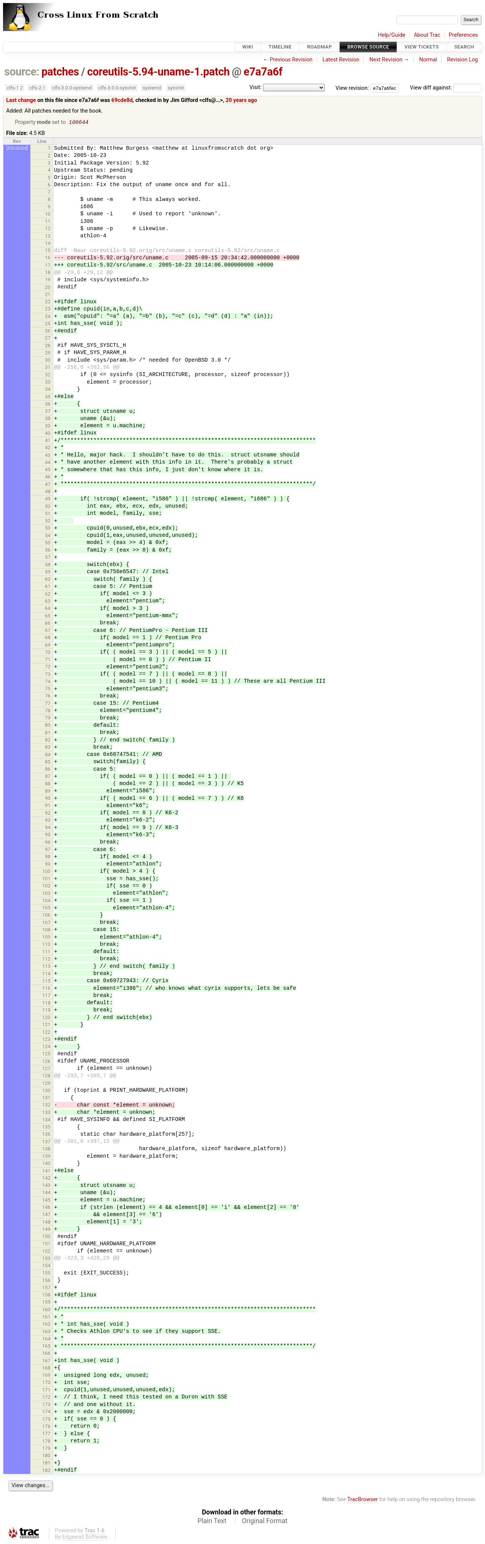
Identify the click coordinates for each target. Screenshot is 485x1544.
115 (46, 981)
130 (46, 1091)
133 (46, 1113)
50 (48, 507)
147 (46, 1215)
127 (46, 1069)
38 (48, 419)
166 (46, 1354)
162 (46, 1325)
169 (46, 1376)
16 (48, 258)
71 (48, 660)
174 (46, 1412)
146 (46, 1208)
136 (46, 1135)
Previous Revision (291, 59)
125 (46, 1054)
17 (48, 266)
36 (48, 405)
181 (46, 1463)
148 (46, 1223)
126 (46, 1062)
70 (48, 653)
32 (48, 375)
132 (46, 1105)
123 (46, 1040)
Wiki (247, 47)
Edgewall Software (84, 1538)
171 (46, 1391)
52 (48, 521)
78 (48, 711)
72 (48, 667)
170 (46, 1383)
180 (46, 1456)
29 (48, 353)
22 (48, 302)
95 (48, 835)
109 (46, 938)
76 (48, 696)
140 (46, 1164)
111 (46, 952)
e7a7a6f (263, 71)
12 (48, 229)
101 (46, 879)
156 (46, 1281)
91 (48, 806)
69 (48, 646)
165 (46, 1347)
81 (48, 733)
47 (48, 485)
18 (48, 273)
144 (46, 1193)
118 (46, 1003)
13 (48, 237)
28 (48, 346)
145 (46, 1201)
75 (48, 689)
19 (48, 280)
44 (48, 463)
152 (46, 1252)
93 (48, 821)
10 (48, 215)
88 (48, 784)
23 (48, 309)
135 (46, 1127)
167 (46, 1361)
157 (46, 1288)
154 (46, 1266)
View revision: (352, 88)
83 (48, 748)
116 (46, 989)
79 (48, 718)
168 (46, 1369)
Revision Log (462, 59)
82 (48, 740)
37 (48, 412)
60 (48, 580)
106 (46, 916)
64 (48, 609)
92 (48, 814)
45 (48, 470)
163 (46, 1332)
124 (46, 1047)
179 (46, 1449)
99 (48, 865)
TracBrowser (362, 1500)
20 (48, 288)
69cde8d (122, 100)
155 (46, 1273)
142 (46, 1179)
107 (46, 923)
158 (46, 1295)
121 (46, 1025)
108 (46, 930)
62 (48, 594)
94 (48, 828)
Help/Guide (391, 35)
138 (46, 1149)
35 (48, 397)
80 (48, 726)
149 (46, 1230)
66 (48, 624)
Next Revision (385, 59)
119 (46, 1011)
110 (46, 945)
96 (48, 843)
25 (48, 324)
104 (46, 901)
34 (48, 390)
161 (46, 1317)
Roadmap (319, 47)
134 (46, 1120)
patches (60, 71)
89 (48, 792)
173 (46, 1405)
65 (48, 616)
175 (46, 1420)
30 (48, 361)
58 (48, 565)
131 (46, 1098)
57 (48, 558)
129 (46, 1084)
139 (46, 1157)
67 (48, 631)
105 (46, 908)
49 (48, 499)
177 (46, 1434)
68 (48, 638)
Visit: (255, 87)
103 (46, 894)
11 (48, 222)
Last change (21, 100)
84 (48, 755)
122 (46, 1033)
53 (48, 528)
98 (48, 857)
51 (48, 514)
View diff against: (446, 88)
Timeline (280, 47)
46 (48, 477)
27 (48, 339)
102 (46, 886)
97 (48, 850)
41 (48, 441)
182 (46, 1471)
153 (46, 1259)
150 (46, 1237)
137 (46, 1142)
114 (46, 974)
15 (48, 251)
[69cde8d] (17, 149)
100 (46, 872)
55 (48, 543)
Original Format (265, 1521)
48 (48, 492)
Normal (428, 59)
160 (46, 1310)
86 (48, 770)
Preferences (463, 35)
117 (46, 996)
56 (48, 550)
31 (48, 368)
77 (48, 704)
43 (48, 456)
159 (46, 1303)
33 (48, 383)
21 (48, 295)
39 (48, 426)
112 (46, 959)
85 (48, 762)
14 (48, 244)
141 (46, 1171)
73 (48, 675)
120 (46, 1018)
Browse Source (368, 47)
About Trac (427, 35)
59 (48, 572)
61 (48, 587)
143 (46, 1186)
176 (46, 1427)
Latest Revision (341, 59)
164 (46, 1339)
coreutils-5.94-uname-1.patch (158, 71)
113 (46, 967)
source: (21, 71)
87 (48, 777)
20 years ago (241, 100)
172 (46, 1398)
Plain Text (211, 1521)
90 (48, 799)
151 (46, 1244)
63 (48, 602)
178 (46, 1442)
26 (48, 331)
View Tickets (422, 47)
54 (48, 536)
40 (48, 434)
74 (48, 682)
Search (464, 47)
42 (48, 448)
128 (46, 1076)
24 (48, 317)
